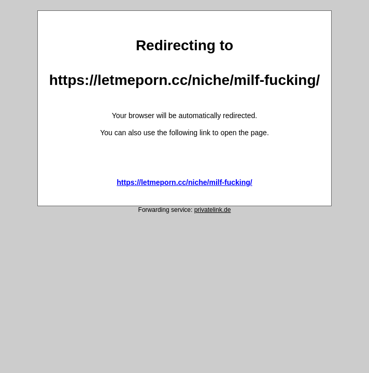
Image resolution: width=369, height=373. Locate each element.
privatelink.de (212, 209)
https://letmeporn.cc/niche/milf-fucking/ (184, 182)
